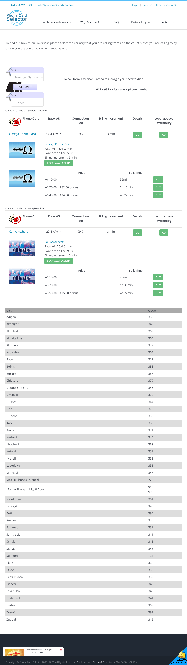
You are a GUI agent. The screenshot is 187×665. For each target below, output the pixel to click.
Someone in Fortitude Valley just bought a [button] (39, 651)
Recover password (166, 5)
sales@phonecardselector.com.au (56, 5)
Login (135, 5)
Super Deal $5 (39, 652)
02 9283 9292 (26, 5)
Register (147, 5)
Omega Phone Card (22, 134)
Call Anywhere (18, 232)
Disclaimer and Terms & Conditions (96, 662)
